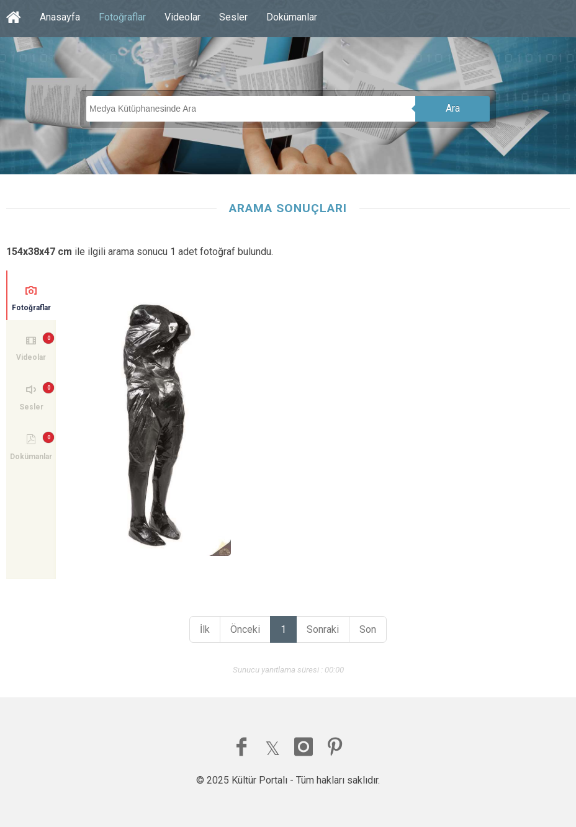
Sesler (233, 17)
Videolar (182, 17)
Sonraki (323, 629)
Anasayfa (60, 17)
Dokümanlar (291, 17)
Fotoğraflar (122, 17)
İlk (205, 629)
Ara (453, 108)
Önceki (245, 629)
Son (367, 629)
